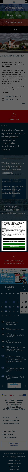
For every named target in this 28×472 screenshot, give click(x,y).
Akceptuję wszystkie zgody (14, 246)
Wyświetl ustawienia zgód (14, 241)
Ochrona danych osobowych (14, 239)
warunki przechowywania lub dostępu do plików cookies (12, 227)
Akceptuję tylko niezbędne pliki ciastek (14, 244)
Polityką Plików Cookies (8, 224)
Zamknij (14, 249)
